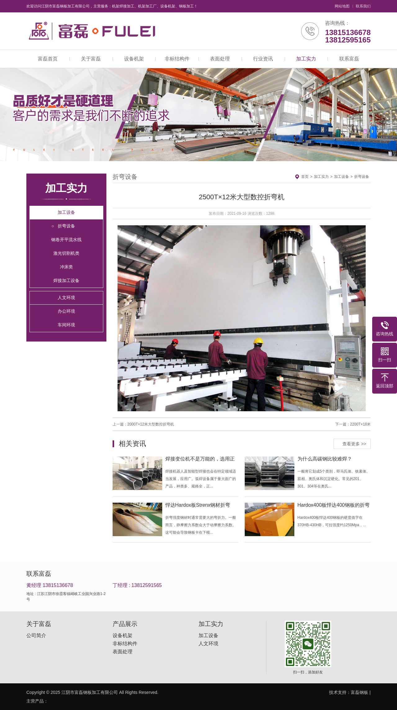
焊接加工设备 (66, 280)
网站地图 (342, 6)
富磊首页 (48, 58)
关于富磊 (91, 58)
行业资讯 (263, 58)
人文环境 (66, 297)
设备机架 (134, 58)
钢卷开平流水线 (66, 239)
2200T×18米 (360, 424)
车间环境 (66, 324)
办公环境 (66, 311)
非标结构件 (177, 58)
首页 (305, 176)
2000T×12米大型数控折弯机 (150, 424)
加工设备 (66, 212)
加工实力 (306, 58)
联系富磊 (349, 58)
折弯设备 (66, 225)
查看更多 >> (354, 443)
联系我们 (363, 6)
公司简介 (36, 635)
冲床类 (66, 266)
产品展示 (125, 624)
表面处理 (220, 58)
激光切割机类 (66, 253)
